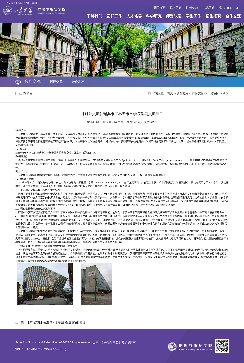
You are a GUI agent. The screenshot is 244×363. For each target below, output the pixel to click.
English (226, 7)
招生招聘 (213, 16)
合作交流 (233, 16)
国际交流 (56, 81)
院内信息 (176, 7)
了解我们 (94, 16)
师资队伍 (173, 16)
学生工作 (193, 16)
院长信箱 (192, 7)
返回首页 (159, 7)
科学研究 (154, 16)
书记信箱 (209, 7)
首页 (170, 93)
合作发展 (78, 81)
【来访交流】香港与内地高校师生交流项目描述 (50, 322)
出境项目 (213, 93)
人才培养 (134, 16)
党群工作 (114, 16)
